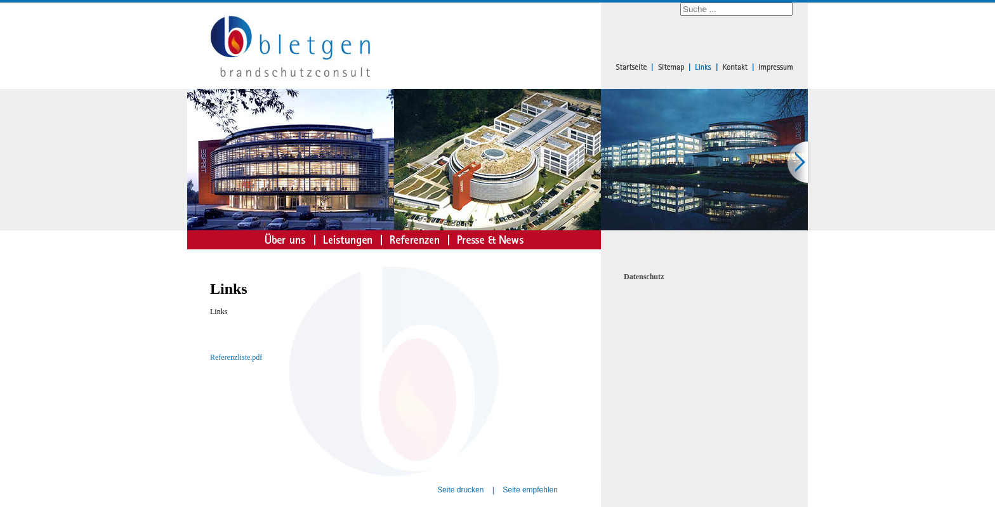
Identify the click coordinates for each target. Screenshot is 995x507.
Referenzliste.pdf (236, 357)
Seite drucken (460, 489)
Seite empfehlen (530, 489)
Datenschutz (644, 276)
